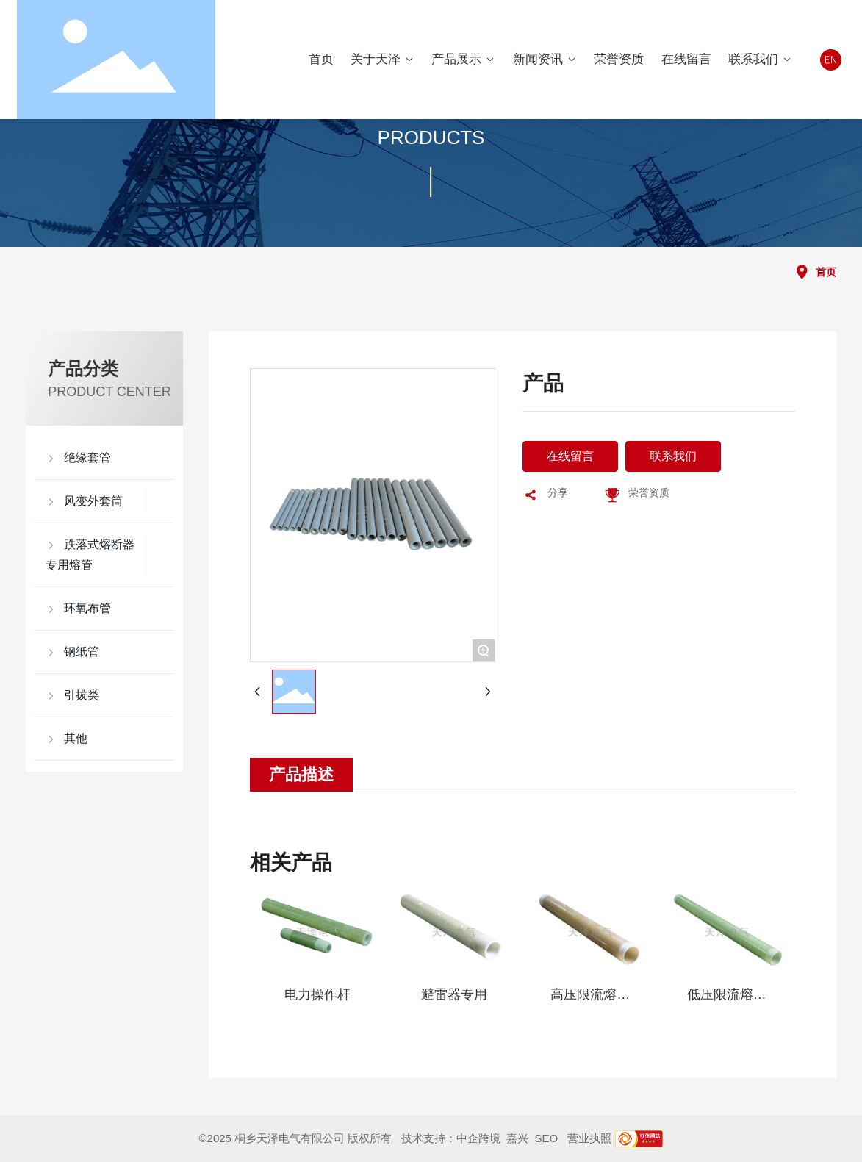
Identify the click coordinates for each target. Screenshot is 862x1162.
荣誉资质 (648, 492)
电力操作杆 (317, 994)
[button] (267, 977)
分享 (557, 492)
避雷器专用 (454, 994)
